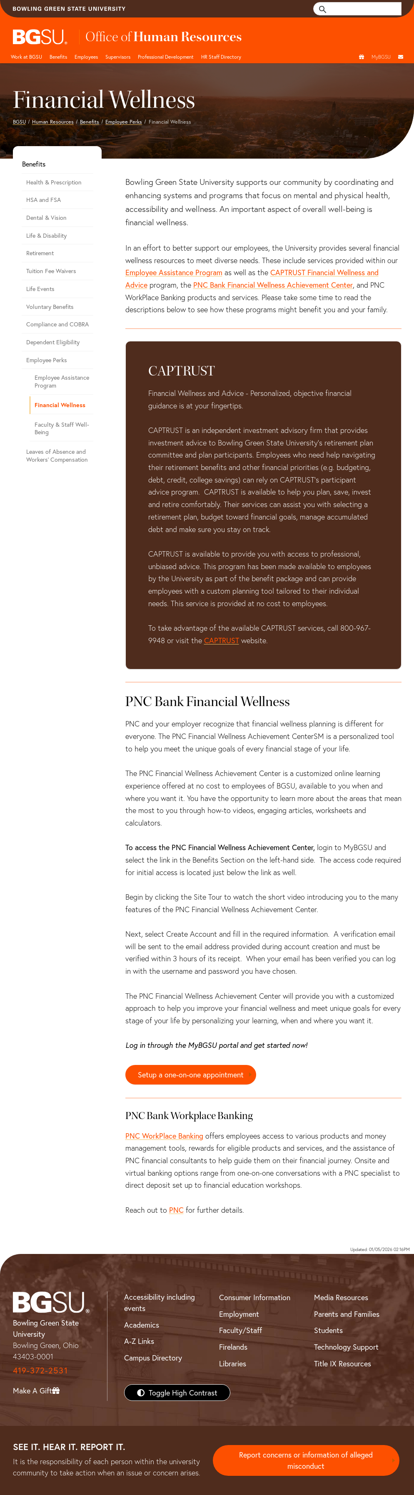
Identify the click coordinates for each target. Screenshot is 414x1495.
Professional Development (166, 56)
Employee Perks (123, 121)
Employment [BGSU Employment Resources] (239, 1314)
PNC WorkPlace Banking (164, 1136)
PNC (176, 1210)
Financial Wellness (60, 405)
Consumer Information (254, 1297)
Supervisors (117, 56)
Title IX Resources (342, 1363)
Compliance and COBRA (57, 324)
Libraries (232, 1363)
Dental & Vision (46, 217)
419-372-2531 (40, 1370)
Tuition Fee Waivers (51, 271)
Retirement (40, 253)
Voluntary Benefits (50, 307)
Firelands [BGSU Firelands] (233, 1347)
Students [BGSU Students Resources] (328, 1330)
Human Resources (53, 121)
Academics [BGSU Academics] (141, 1325)
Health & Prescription (54, 182)
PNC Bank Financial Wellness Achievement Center (273, 285)
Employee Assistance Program (173, 272)
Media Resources (341, 1297)
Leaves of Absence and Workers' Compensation (57, 455)
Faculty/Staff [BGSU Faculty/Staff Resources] (240, 1330)
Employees (86, 56)
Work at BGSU (26, 56)
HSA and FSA (43, 200)
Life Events (40, 289)
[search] (362, 9)
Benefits (58, 56)
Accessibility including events (159, 1302)
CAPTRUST (221, 640)
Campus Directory (153, 1358)
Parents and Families (346, 1314)
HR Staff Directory (221, 56)
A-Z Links (139, 1341)
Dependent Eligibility (53, 342)
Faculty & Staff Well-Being (62, 428)
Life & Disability (46, 235)
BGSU (19, 121)
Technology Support (346, 1347)
